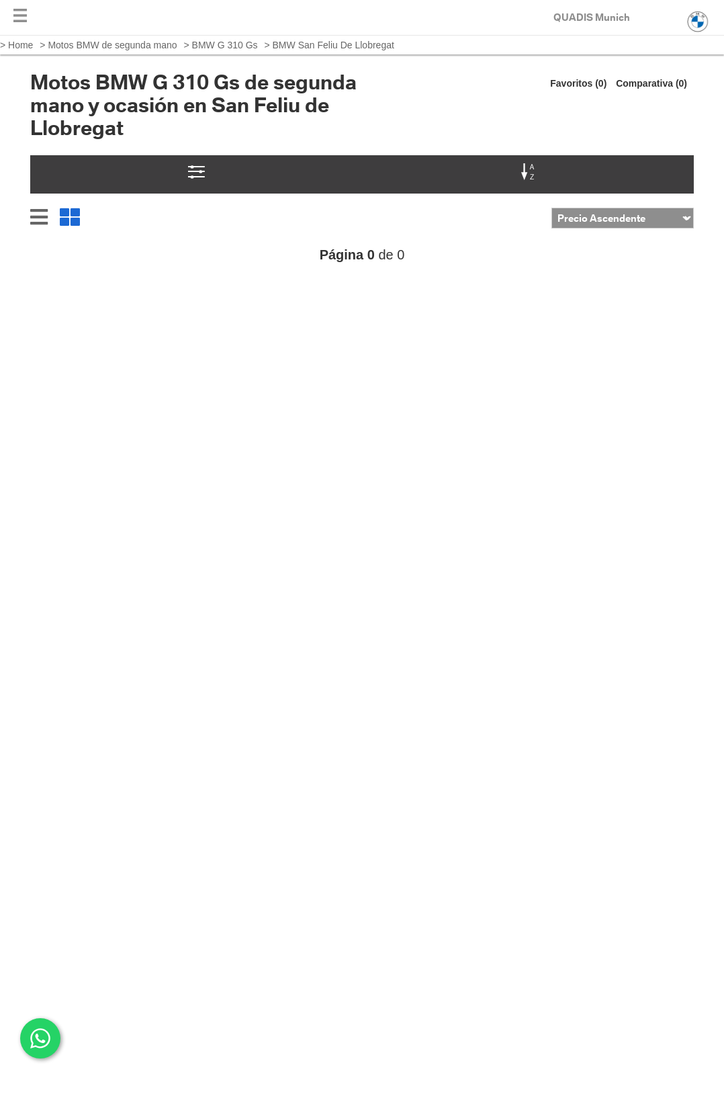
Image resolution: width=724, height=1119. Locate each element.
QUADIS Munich (591, 17)
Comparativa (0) (651, 83)
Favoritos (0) (578, 83)
